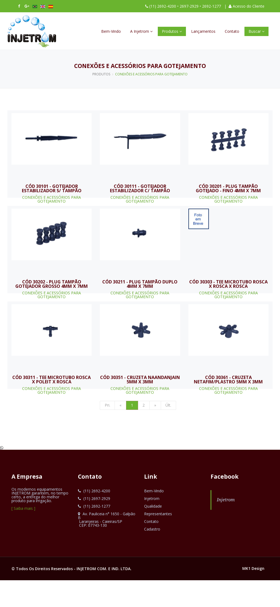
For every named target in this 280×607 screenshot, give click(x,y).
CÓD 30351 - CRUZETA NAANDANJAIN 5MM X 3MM (140, 379)
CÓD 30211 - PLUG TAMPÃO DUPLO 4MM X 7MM (139, 284)
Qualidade (153, 506)
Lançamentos (203, 31)
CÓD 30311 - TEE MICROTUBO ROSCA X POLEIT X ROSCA (51, 379)
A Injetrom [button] (141, 31)
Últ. (168, 405)
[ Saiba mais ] (23, 508)
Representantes (158, 513)
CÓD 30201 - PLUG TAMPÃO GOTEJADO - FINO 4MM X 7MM (228, 188)
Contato (232, 31)
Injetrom (151, 498)
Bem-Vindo (111, 31)
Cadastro (152, 529)
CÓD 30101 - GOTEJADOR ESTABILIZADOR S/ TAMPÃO (51, 188)
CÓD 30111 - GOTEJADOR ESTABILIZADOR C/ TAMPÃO (140, 188)
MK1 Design (253, 568)
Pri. (107, 405)
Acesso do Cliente (248, 6)
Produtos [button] (172, 31)
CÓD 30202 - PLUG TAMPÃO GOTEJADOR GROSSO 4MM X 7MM (51, 284)
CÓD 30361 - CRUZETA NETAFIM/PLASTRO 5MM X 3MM (228, 379)
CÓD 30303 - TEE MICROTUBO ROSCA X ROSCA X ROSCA (228, 284)
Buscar (256, 31)
